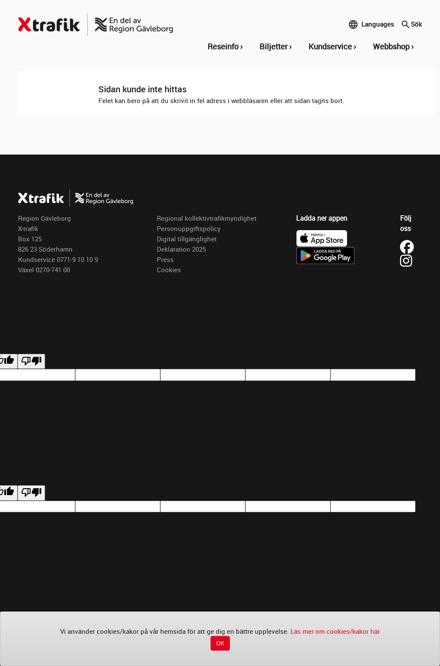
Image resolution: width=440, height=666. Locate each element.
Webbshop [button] (391, 46)
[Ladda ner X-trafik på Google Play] (325, 254)
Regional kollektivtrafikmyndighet (207, 218)
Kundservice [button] (330, 46)
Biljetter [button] (273, 46)
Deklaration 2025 (181, 249)
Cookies (169, 269)
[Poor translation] (31, 361)
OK (220, 643)
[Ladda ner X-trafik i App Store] (322, 237)
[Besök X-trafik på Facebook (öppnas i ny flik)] (408, 246)
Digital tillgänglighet (187, 238)
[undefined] (31, 492)
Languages (371, 24)
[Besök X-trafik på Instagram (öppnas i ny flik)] (406, 259)
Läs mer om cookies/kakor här (335, 631)
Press (165, 259)
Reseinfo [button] (223, 46)
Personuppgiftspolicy (189, 228)
